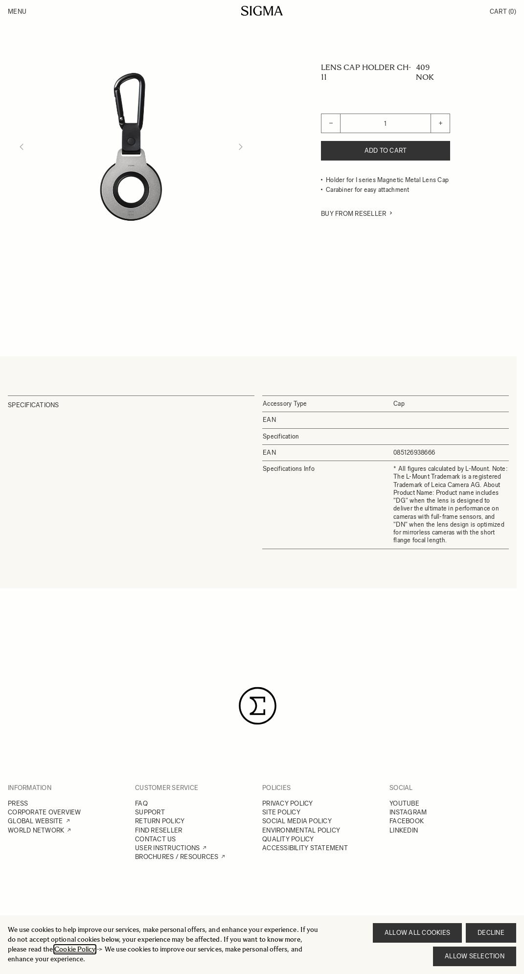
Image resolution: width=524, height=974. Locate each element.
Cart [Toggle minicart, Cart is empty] (503, 11)
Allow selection (474, 956)
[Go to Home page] (262, 11)
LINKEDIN (403, 830)
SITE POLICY (281, 812)
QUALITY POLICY (288, 839)
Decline (491, 932)
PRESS (18, 803)
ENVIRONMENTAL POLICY (301, 830)
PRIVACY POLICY (287, 803)
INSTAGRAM (408, 812)
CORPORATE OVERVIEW (44, 812)
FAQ (141, 803)
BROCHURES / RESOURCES (176, 856)
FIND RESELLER (158, 830)
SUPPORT (150, 812)
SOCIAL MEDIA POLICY (297, 821)
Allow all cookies (417, 932)
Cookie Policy (74, 949)
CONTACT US (155, 839)
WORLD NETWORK (36, 830)
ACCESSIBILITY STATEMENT (305, 848)
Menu (17, 11)
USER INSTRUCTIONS (167, 848)
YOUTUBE (404, 803)
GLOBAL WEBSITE (35, 821)
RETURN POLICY (159, 821)
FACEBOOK (406, 821)
